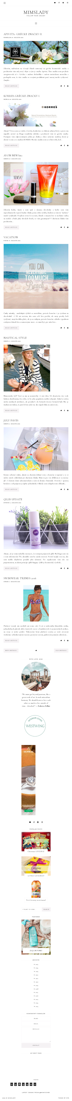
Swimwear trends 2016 (20, 578)
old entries (61, 650)
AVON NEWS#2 (13, 155)
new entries (11, 650)
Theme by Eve (63, 1098)
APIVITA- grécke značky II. (23, 34)
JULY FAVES (11, 420)
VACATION (11, 237)
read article (11, 86)
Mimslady (36, 12)
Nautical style (15, 337)
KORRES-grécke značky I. (22, 96)
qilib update (13, 499)
